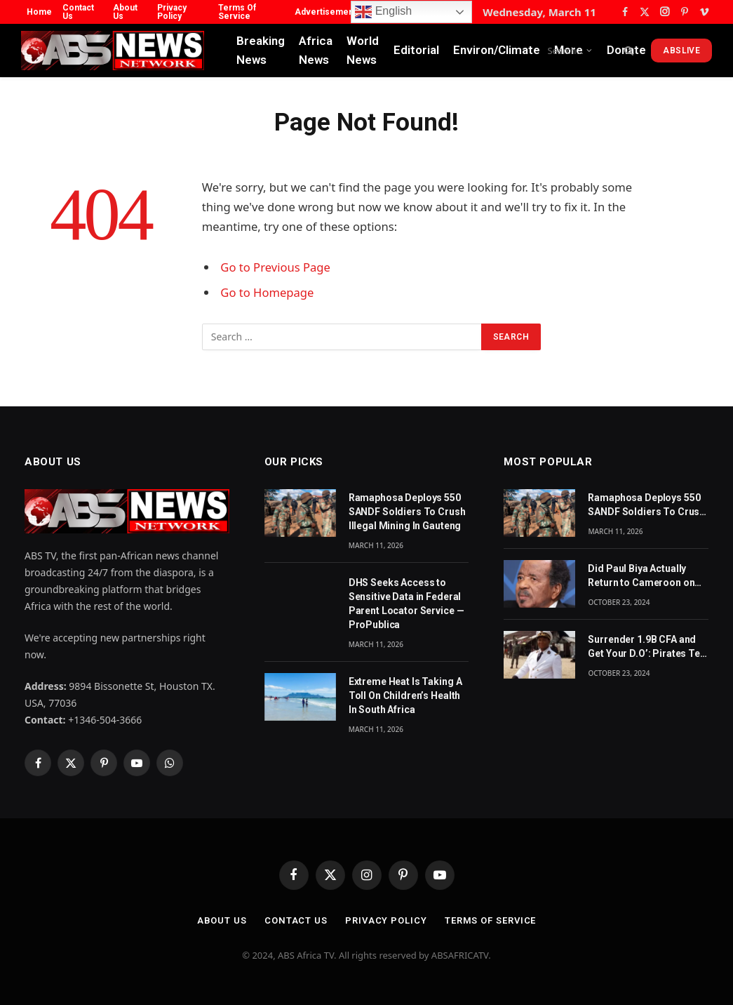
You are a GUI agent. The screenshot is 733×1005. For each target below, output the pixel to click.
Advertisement (325, 12)
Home (39, 12)
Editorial (416, 50)
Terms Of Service (237, 12)
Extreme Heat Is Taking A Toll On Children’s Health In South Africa (405, 695)
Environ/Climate (496, 50)
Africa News (315, 50)
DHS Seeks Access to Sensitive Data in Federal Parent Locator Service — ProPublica (406, 603)
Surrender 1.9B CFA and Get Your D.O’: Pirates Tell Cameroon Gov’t (646, 647)
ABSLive (681, 50)
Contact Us (78, 12)
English (383, 12)
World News (363, 50)
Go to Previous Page (275, 267)
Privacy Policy (172, 12)
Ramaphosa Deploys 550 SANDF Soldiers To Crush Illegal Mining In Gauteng (407, 511)
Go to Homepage (267, 292)
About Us (125, 12)
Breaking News (260, 50)
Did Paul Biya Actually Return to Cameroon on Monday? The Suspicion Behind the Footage (643, 576)
